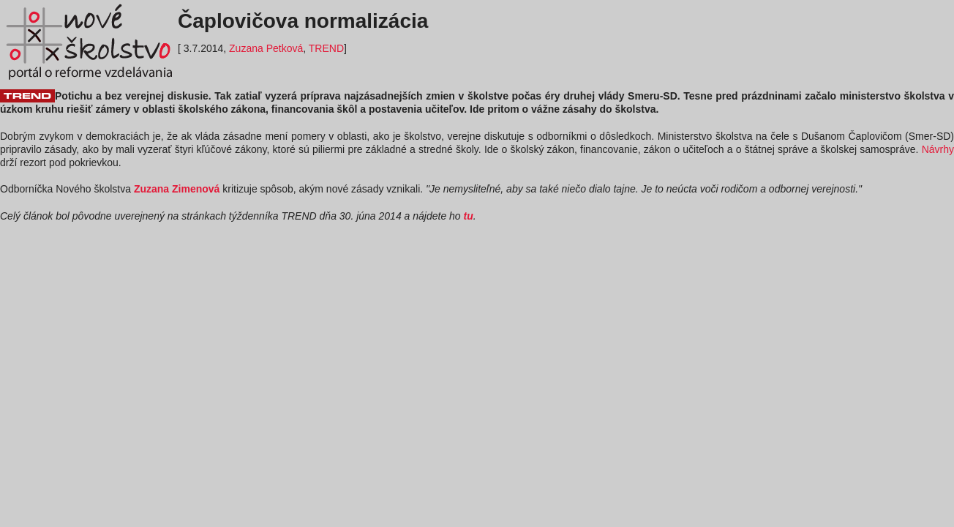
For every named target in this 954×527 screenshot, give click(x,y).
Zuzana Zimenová (176, 189)
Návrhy (938, 149)
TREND (326, 48)
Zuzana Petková (266, 48)
